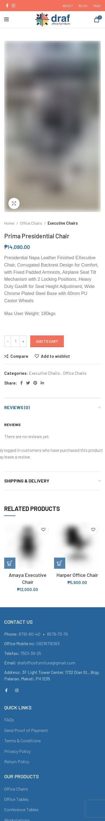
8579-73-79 (57, 634)
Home (9, 223)
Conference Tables (21, 809)
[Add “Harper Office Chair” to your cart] (59, 563)
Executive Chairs (63, 223)
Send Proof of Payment (26, 730)
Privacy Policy (17, 751)
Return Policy (16, 761)
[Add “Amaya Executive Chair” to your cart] (9, 563)
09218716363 (48, 643)
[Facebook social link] (7, 5)
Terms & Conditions (22, 740)
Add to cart (47, 341)
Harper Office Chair (77, 575)
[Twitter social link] (28, 383)
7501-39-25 (30, 653)
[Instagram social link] (13, 5)
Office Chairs (31, 223)
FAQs (9, 719)
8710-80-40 (29, 634)
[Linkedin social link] (42, 383)
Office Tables (16, 799)
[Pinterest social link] (35, 383)
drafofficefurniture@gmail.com (46, 662)
